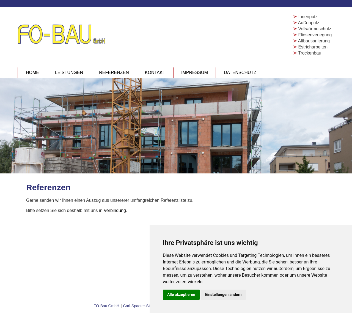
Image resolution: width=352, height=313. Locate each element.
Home (32, 72)
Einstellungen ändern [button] (223, 294)
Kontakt (155, 72)
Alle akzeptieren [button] (181, 294)
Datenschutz (240, 72)
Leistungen (69, 72)
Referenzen (114, 72)
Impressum (194, 72)
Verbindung (115, 210)
